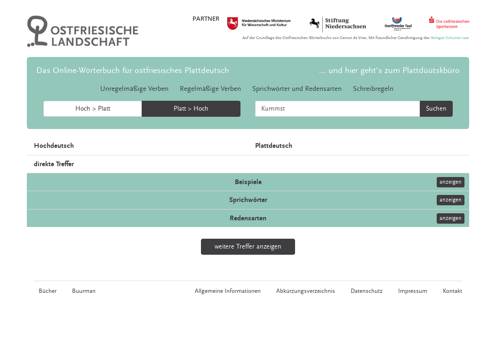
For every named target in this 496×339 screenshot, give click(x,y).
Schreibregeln (373, 89)
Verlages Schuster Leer (450, 37)
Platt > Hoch (191, 109)
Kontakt (452, 291)
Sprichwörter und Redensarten (297, 89)
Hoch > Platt (92, 109)
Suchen (436, 109)
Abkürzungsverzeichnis (305, 291)
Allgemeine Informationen (228, 291)
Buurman (84, 291)
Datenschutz (367, 291)
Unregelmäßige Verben (134, 89)
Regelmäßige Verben (210, 89)
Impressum (412, 291)
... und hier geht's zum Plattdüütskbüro (389, 70)
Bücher (47, 291)
